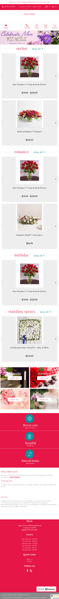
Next (56, 75)
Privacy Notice (18, 597)
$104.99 (29, 140)
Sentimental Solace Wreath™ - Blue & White (29, 347)
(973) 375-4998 (10, 6)
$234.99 (29, 356)
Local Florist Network (31, 597)
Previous (3, 75)
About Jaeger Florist (9, 471)
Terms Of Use (7, 597)
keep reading (15, 477)
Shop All (36, 48)
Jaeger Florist (29, 14)
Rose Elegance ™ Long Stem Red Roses (29, 84)
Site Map (43, 597)
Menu (6, 28)
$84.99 (29, 243)
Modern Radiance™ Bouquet (29, 131)
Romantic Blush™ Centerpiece (29, 235)
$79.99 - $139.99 (29, 92)
